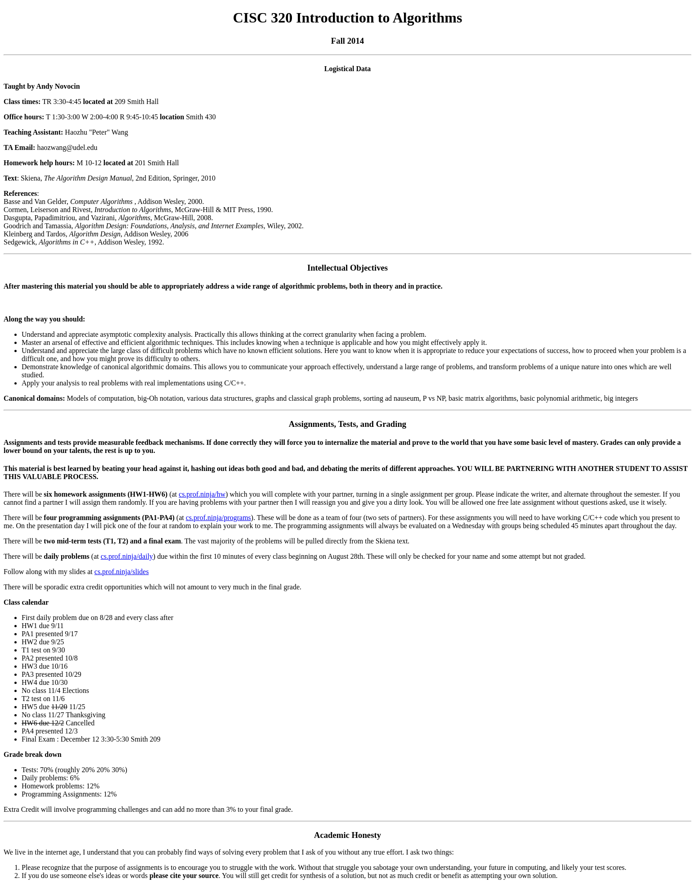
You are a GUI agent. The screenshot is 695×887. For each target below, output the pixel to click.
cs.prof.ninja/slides (121, 571)
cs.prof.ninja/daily (127, 556)
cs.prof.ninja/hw (202, 494)
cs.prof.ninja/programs (218, 517)
